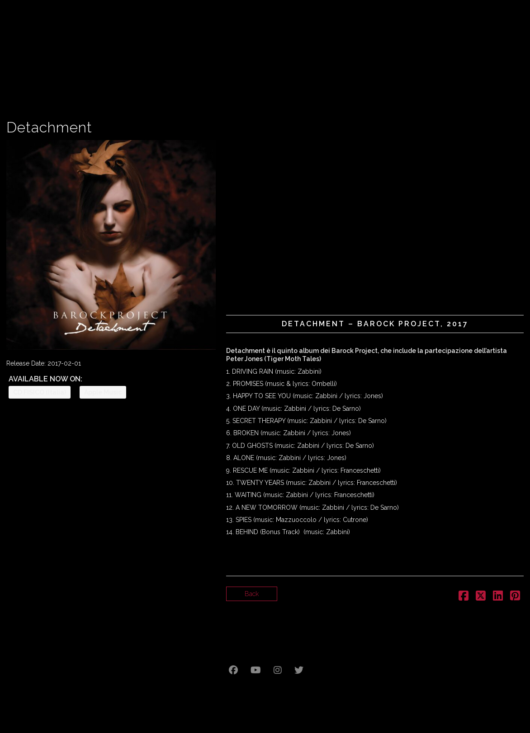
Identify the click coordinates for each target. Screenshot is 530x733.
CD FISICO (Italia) (39, 392)
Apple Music (103, 392)
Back (252, 593)
